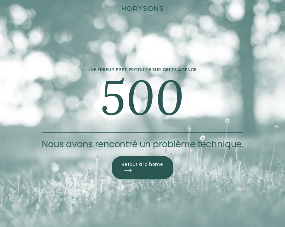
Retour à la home (142, 167)
